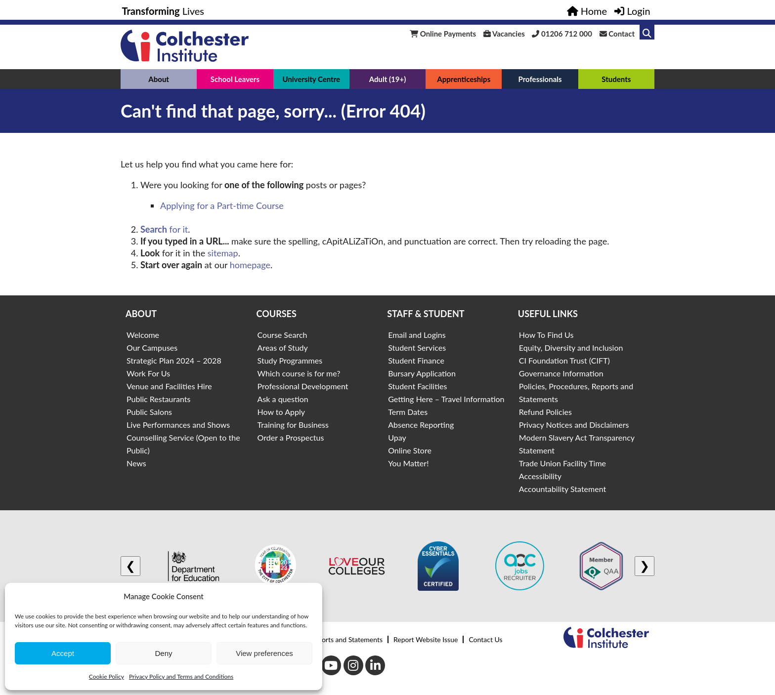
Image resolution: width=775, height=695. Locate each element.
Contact (617, 33)
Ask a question (283, 399)
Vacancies (504, 33)
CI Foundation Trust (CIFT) (564, 360)
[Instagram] (353, 665)
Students (616, 79)
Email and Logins (416, 334)
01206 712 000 (562, 33)
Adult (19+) (387, 79)
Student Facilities (417, 386)
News (136, 463)
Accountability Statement (562, 488)
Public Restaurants (158, 399)
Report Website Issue (425, 639)
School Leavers (235, 79)
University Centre (311, 79)
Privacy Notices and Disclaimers (574, 424)
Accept (62, 653)
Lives (163, 11)
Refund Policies (545, 411)
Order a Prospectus (291, 437)
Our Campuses (152, 347)
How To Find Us (546, 334)
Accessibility (540, 476)
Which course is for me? (299, 373)
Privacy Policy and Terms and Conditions (181, 676)
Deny (163, 653)
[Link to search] (647, 32)
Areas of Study (283, 347)
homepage (250, 264)
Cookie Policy (106, 676)
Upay (397, 437)
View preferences (264, 653)
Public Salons (149, 411)
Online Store (409, 450)
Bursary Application (422, 373)
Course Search (282, 334)
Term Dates (408, 411)
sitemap (223, 252)
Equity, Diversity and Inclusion (571, 347)
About (158, 79)
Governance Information (561, 373)
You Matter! (408, 463)
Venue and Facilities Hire (169, 386)
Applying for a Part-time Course (222, 205)
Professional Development (303, 386)
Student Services (417, 347)
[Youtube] (331, 665)
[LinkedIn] (375, 665)
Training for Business (293, 424)
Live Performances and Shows (178, 424)
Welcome (143, 334)
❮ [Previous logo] (130, 565)
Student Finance (416, 360)
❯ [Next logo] (644, 565)
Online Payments (443, 33)
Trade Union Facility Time (562, 463)
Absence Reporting (421, 424)
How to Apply (281, 411)
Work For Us (148, 373)
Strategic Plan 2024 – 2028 (174, 360)
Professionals (539, 79)
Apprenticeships (463, 79)
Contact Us (485, 639)
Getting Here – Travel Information (446, 399)
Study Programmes (290, 360)
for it (164, 229)
